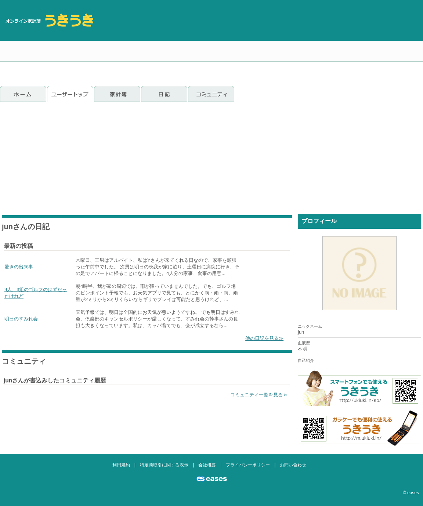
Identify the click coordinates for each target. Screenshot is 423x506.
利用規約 (121, 464)
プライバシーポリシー (248, 464)
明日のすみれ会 (21, 319)
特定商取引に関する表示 (164, 464)
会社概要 (207, 464)
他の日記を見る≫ (264, 338)
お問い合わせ (293, 464)
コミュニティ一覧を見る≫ (259, 394)
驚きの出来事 (18, 267)
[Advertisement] (379, 40)
